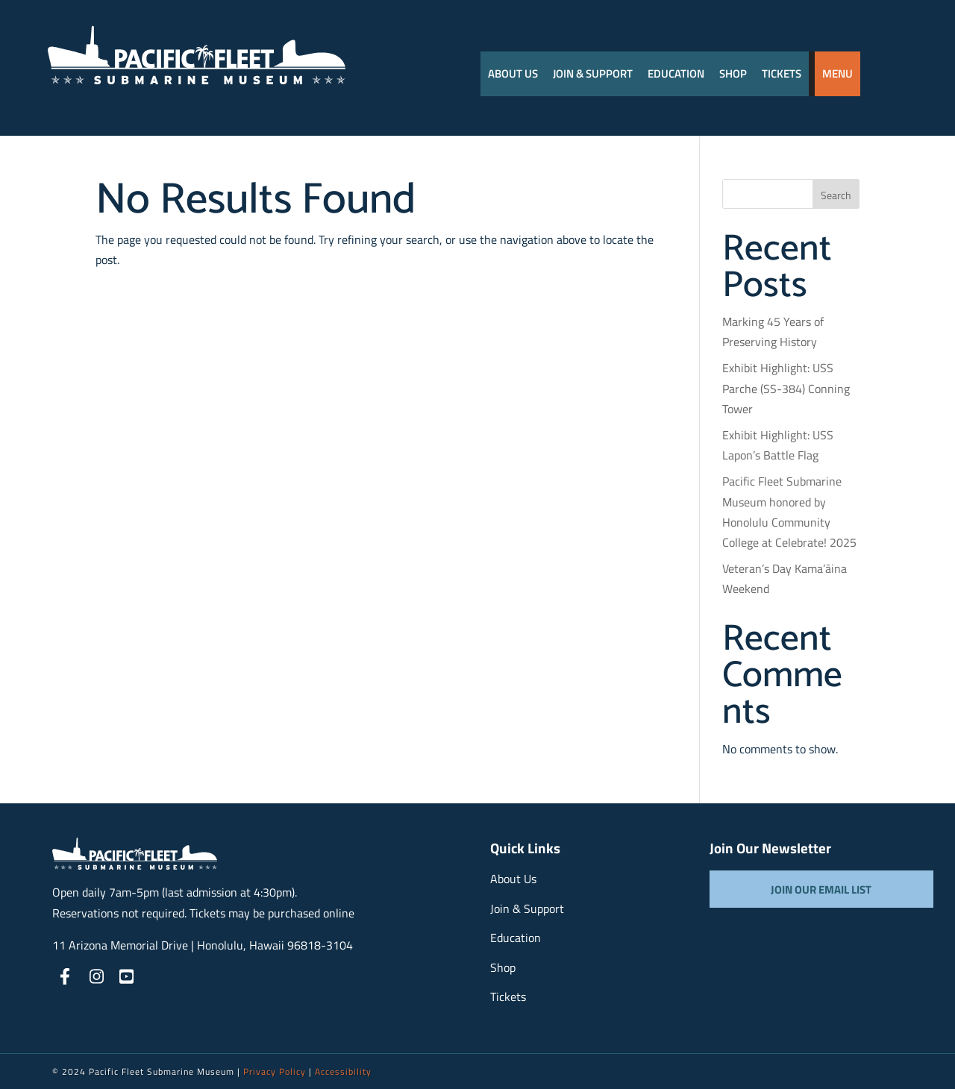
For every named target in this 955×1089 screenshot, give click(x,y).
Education (676, 73)
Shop (733, 73)
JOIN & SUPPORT (593, 73)
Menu (837, 73)
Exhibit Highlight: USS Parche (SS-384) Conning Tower (786, 388)
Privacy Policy (274, 1071)
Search (836, 195)
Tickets (781, 73)
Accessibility (343, 1071)
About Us (513, 73)
